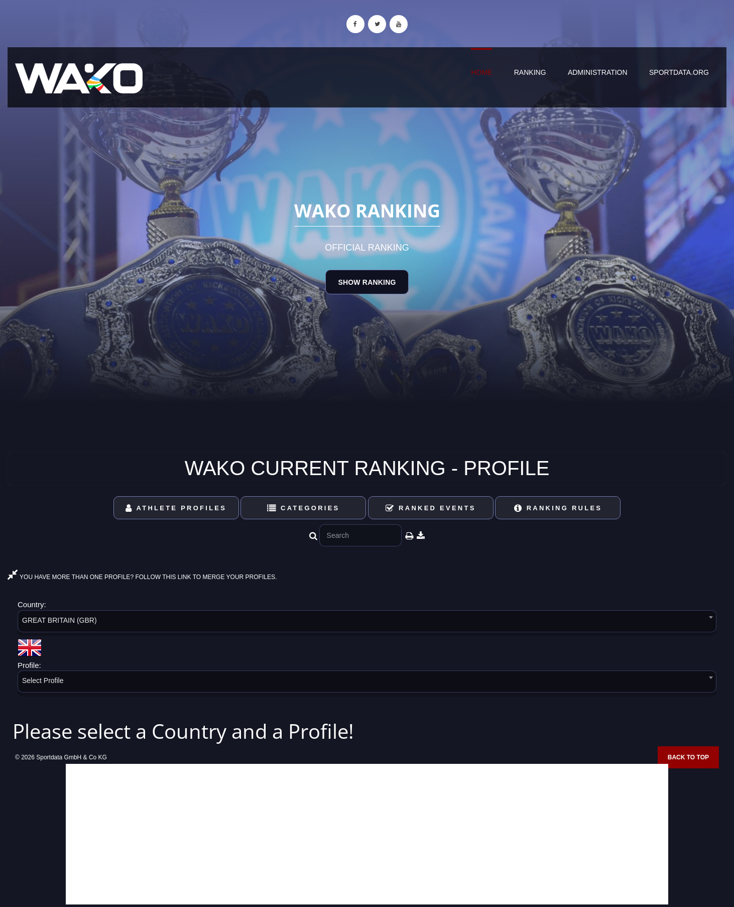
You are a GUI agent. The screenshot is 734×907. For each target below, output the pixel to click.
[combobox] (367, 623)
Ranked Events (431, 508)
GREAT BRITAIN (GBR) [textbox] (59, 620)
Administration (598, 72)
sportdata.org (679, 72)
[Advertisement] (367, 834)
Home (481, 72)
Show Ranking (367, 282)
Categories (303, 508)
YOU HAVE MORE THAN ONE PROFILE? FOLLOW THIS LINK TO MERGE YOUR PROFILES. (142, 577)
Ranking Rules (558, 508)
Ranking (530, 72)
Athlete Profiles (176, 508)
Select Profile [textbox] (42, 680)
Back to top (688, 757)
